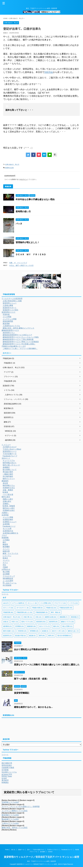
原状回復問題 (8, 321)
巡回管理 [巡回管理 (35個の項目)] (53, 621)
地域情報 (5, 538)
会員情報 (6, 524)
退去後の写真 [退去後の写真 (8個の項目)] (20, 635)
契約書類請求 (8, 578)
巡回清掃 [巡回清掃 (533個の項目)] (40, 621)
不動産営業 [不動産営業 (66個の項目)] (8, 612)
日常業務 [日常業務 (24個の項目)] (19, 626)
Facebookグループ (10, 456)
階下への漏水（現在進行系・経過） (31, 679)
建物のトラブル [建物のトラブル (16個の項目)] (67, 621)
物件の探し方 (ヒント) (11, 465)
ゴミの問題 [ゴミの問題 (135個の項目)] (45, 603)
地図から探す (8, 499)
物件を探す (6, 497)
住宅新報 (5, 770)
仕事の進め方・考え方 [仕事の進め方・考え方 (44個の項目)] (11, 617)
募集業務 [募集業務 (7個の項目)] (63, 617)
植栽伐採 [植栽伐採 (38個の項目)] (31, 626)
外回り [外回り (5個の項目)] (15, 621)
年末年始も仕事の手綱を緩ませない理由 (35, 199)
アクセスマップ (9, 576)
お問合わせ (6, 569)
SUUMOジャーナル (9, 772)
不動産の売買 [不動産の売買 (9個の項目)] (37, 608)
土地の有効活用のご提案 (12, 301)
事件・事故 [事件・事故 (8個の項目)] (55, 612)
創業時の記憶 (9, 167)
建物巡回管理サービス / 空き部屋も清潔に (19, 344)
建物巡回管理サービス (10, 330)
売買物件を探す (9, 510)
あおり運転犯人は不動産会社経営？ (31, 649)
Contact (50, 851)
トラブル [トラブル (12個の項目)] (73, 603)
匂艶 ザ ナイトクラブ (18, 263)
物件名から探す (9, 508)
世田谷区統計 (7, 765)
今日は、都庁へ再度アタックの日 (21, 265)
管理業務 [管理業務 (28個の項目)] (34, 631)
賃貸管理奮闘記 (21, 693)
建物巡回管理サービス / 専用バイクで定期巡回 (21, 342)
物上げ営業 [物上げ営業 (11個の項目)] (67, 626)
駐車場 (5, 492)
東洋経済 (5, 780)
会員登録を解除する (10, 533)
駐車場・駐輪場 (9, 506)
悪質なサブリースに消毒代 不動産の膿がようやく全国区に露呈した (47, 664)
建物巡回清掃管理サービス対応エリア (17, 335)
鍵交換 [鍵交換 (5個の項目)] (32, 635)
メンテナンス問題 (10, 319)
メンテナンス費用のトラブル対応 (15, 811)
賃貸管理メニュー (10, 303)
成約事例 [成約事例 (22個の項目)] (7, 626)
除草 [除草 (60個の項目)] (42, 635)
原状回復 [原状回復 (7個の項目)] (75, 617)
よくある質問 (8, 581)
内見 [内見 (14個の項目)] (38, 617)
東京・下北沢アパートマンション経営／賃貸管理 (41, 861)
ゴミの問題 (7, 317)
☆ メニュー (6, 445)
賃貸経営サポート (10, 308)
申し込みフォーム (10, 583)
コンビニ (6, 560)
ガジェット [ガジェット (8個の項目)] (32, 603)
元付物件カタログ (10, 447)
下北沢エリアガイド (53, 849)
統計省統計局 (7, 763)
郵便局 (5, 544)
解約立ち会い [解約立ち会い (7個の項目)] (73, 631)
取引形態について (10, 469)
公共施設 (6, 540)
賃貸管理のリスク (8, 312)
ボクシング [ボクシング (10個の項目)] (8, 608)
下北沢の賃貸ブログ (38, 849)
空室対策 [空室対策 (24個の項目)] (22, 631)
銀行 (4, 542)
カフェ (5, 562)
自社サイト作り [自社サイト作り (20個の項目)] (58, 631)
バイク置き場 (8, 494)
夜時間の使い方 (23, 211)
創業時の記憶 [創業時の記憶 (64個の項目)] (50, 617)
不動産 (5, 567)
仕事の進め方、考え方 (12, 164)
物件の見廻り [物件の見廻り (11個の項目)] (8, 631)
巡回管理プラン (9, 333)
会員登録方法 (8, 531)
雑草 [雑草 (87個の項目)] (51, 635)
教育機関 (6, 547)
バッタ (19, 223)
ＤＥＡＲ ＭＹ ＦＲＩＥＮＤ (31, 254)
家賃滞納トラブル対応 (10, 815)
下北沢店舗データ (10, 454)
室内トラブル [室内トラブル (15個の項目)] (27, 621)
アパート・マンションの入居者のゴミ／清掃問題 (21, 806)
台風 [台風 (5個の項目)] (5, 621)
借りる (13, 849)
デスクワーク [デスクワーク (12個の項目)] (60, 603)
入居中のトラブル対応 (10, 823)
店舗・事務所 (8, 490)
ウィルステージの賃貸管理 (12, 299)
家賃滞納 (6, 323)
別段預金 (48, 72)
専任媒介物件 (8, 472)
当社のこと (6, 458)
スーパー (6, 549)
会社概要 (6, 574)
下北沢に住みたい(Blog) (12, 449)
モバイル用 (7, 528)
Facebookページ (9, 526)
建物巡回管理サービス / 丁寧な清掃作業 (18, 339)
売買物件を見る (9, 488)
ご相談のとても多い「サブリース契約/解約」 (20, 348)
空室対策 (6, 314)
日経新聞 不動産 (8, 767)
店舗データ (21, 849)
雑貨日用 (6, 551)
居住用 (5, 483)
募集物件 (5, 481)
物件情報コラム (9, 485)
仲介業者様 (7, 585)
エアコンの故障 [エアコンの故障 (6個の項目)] (18, 603)
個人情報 (6, 572)
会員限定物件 (8, 519)
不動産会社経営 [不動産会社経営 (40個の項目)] (65, 608)
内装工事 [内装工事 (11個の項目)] (28, 617)
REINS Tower (7, 776)
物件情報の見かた (10, 463)
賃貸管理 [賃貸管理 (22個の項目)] (7, 635)
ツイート (5, 594)
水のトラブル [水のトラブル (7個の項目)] (44, 626)
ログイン (24, 179)
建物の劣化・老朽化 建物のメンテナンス (18, 328)
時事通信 (5, 782)
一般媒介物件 (8, 474)
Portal (7, 849)
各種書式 (6, 467)
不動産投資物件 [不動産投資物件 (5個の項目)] (42, 612)
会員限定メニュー (10, 522)
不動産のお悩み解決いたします (14, 346)
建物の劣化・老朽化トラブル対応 (15, 828)
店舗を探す (7, 501)
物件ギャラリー (9, 479)
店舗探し (6, 504)
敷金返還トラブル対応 (10, 819)
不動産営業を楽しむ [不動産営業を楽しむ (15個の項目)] (24, 612)
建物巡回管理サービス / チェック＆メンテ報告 (21, 337)
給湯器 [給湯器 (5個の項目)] (45, 631)
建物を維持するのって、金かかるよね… (33, 707)
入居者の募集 (8, 305)
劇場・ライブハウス (10, 553)
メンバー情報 (8, 517)
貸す (28, 849)
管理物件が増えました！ (27, 242)
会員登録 (5, 515)
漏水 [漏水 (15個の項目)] (56, 626)
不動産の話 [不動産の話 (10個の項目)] (51, 608)
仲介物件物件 (8, 476)
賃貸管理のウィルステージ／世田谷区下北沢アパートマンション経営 (41, 856)
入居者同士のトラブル (11, 326)
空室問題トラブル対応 (10, 802)
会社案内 (42, 851)
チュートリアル (9, 460)
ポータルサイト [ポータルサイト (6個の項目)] (23, 608)
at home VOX (7, 774)
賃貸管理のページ (10, 451)
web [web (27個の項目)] (6, 603)
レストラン (7, 556)
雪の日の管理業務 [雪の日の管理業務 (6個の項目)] (64, 635)
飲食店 (5, 558)
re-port (4, 778)
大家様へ (5, 513)
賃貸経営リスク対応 (10, 310)
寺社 (4, 565)
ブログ (4, 535)
